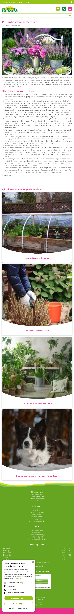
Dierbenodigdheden (37, 512)
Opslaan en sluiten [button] (19, 598)
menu (7, 611)
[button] (18, 608)
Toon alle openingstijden (37, 566)
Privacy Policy (37, 605)
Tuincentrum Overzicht (37, 602)
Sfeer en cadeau (37, 517)
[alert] (18, 586)
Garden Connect (37, 600)
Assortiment (37, 510)
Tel (64, 9)
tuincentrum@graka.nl (38, 539)
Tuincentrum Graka (37, 494)
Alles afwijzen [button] (19, 604)
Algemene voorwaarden (37, 521)
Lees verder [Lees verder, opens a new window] (18, 578)
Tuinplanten (37, 519)
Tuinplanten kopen (37, 496)
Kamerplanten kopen (37, 499)
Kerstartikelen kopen (37, 501)
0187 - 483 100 (37, 537)
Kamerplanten (37, 514)
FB (71, 2)
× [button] (33, 562)
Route (58, 9)
